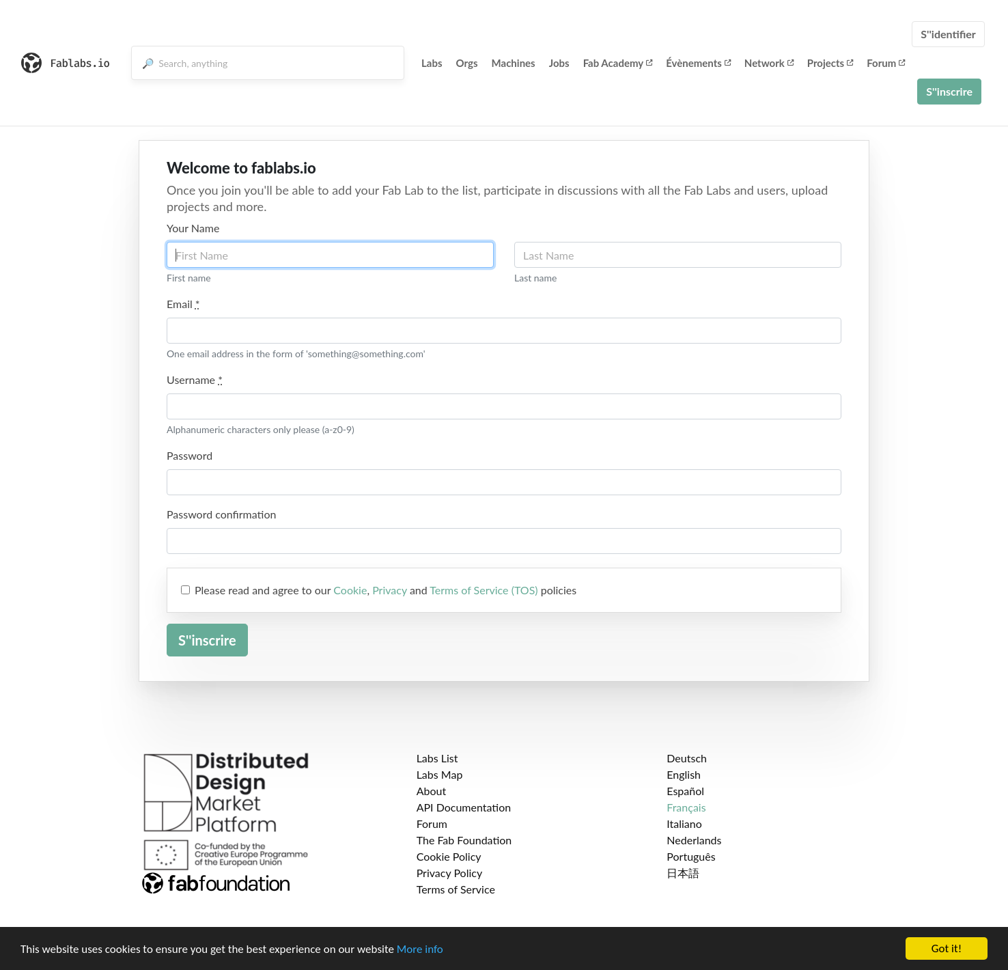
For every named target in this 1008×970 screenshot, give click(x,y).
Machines (513, 63)
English (684, 774)
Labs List (437, 757)
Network (769, 63)
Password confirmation (221, 514)
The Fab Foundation (464, 839)
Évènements (698, 63)
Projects (830, 63)
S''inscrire (949, 91)
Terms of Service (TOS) (483, 589)
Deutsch (687, 757)
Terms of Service (456, 889)
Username (195, 379)
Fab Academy (618, 63)
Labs (432, 63)
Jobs (559, 63)
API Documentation (464, 807)
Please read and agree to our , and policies (385, 589)
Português (691, 856)
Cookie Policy (449, 856)
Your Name (193, 227)
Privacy (389, 589)
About (432, 790)
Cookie (350, 589)
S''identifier (948, 33)
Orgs (467, 63)
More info (420, 949)
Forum (886, 63)
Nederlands (694, 839)
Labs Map (440, 774)
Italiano (684, 823)
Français (686, 807)
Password (189, 455)
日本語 (683, 872)
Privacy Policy (450, 872)
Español (685, 790)
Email (183, 303)
